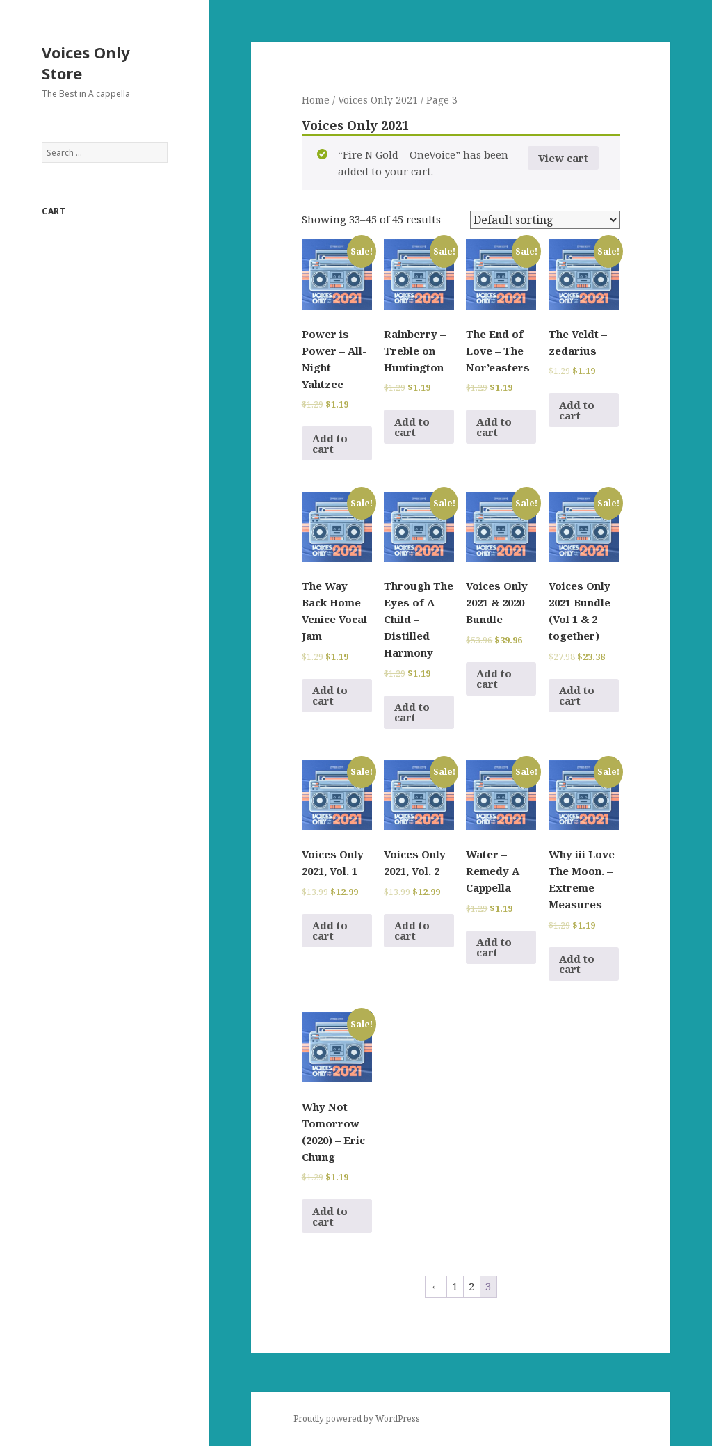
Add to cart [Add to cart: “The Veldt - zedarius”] (576, 410)
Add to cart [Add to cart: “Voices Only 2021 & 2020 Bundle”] (494, 678)
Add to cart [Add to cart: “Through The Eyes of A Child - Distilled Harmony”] (412, 712)
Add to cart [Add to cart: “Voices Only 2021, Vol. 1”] (330, 930)
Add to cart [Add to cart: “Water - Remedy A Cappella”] (494, 947)
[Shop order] (545, 220)
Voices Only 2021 (378, 99)
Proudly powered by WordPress (356, 1418)
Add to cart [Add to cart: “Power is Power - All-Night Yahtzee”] (330, 443)
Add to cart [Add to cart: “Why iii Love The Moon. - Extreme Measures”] (576, 963)
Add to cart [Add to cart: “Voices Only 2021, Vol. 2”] (412, 930)
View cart (563, 158)
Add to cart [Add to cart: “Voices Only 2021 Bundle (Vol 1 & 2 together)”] (576, 695)
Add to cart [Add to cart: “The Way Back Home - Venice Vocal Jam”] (330, 695)
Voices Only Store (86, 62)
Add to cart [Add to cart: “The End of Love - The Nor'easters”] (494, 427)
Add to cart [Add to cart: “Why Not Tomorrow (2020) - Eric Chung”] (330, 1216)
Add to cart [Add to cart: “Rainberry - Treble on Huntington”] (412, 427)
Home (316, 99)
